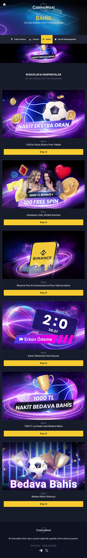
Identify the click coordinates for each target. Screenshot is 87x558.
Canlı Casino (18, 39)
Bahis (46, 39)
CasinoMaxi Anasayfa (4, 4)
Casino (34, 39)
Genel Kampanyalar (65, 39)
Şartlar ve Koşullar (49, 545)
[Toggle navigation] (82, 4)
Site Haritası (35, 545)
